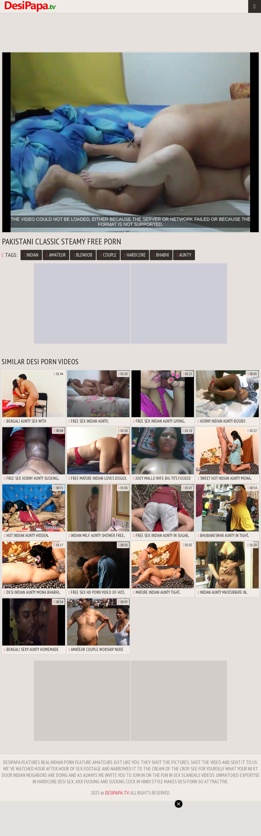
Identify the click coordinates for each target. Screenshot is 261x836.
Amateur (55, 255)
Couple (108, 255)
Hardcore (135, 255)
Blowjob (82, 255)
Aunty (184, 255)
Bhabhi (161, 255)
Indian (31, 255)
